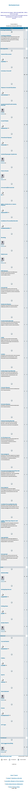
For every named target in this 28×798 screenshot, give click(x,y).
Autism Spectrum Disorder (8, 370)
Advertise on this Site (17, 778)
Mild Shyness (4, 271)
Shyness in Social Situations (8, 87)
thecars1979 (4, 212)
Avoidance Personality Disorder (9, 221)
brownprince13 (5, 715)
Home (12, 775)
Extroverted (4, 554)
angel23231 (4, 596)
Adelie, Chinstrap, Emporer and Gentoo (9, 521)
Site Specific (4, 48)
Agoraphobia (4, 537)
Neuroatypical (5, 454)
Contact (9, 778)
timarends (4, 144)
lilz (2, 194)
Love (1, 567)
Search (16, 775)
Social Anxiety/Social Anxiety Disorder (9, 104)
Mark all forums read (5, 756)
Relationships (4, 572)
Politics (3, 658)
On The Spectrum (5, 437)
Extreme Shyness (5, 404)
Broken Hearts (5, 622)
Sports (3, 674)
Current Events (5, 641)
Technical (3, 738)
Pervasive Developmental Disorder (10, 470)
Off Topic (3, 724)
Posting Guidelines (6, 30)
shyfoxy (3, 682)
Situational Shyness (6, 137)
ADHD (2, 337)
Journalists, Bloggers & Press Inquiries (14, 781)
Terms (10, 786)
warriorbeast (4, 94)
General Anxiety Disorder (7, 420)
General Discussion (6, 54)
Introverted (4, 287)
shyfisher (3, 61)
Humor (3, 708)
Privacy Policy (16, 786)
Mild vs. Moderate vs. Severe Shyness (8, 204)
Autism (3, 354)
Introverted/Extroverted (7, 187)
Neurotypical (4, 487)
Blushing (3, 237)
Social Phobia (4, 121)
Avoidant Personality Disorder (9, 504)
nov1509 (3, 665)
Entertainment (5, 691)
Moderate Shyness (6, 304)
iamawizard (4, 648)
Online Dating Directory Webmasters (14, 784)
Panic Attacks (5, 171)
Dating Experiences (6, 589)
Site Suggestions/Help (7, 743)
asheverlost (4, 128)
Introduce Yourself (6, 71)
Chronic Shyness (5, 387)
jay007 (3, 613)
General (2, 636)
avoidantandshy (5, 228)
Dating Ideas (4, 606)
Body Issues (4, 254)
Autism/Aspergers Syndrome (9, 154)
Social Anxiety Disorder (7, 321)
